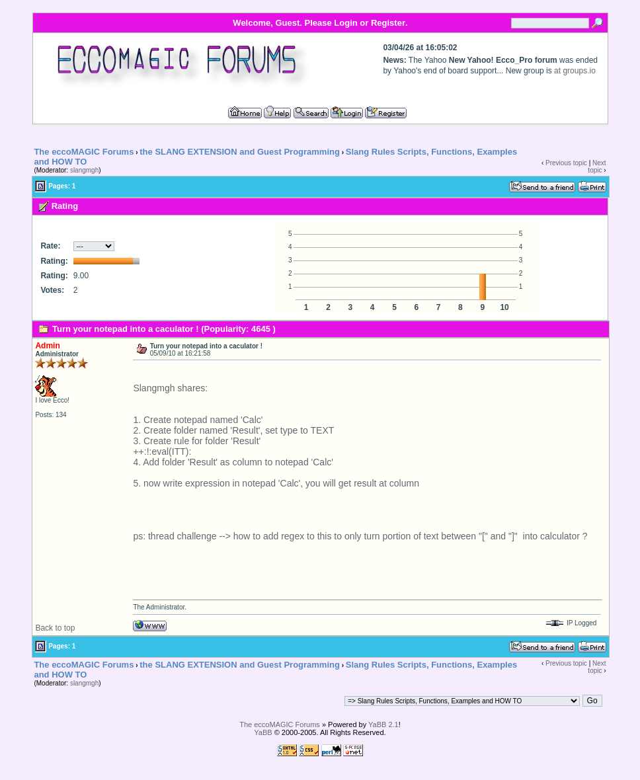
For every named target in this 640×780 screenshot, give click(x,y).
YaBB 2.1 (383, 724)
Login (345, 23)
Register (388, 23)
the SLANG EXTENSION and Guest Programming (240, 152)
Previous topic (566, 163)
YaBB (263, 732)
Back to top (55, 628)
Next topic (597, 166)
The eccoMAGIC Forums (84, 152)
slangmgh (84, 170)
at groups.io (575, 70)
